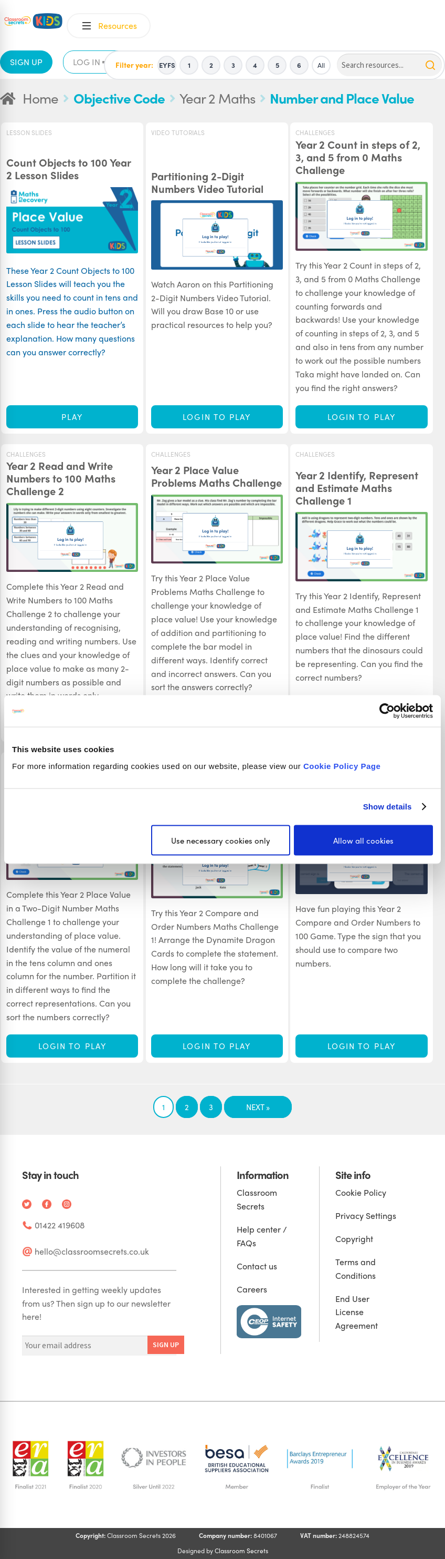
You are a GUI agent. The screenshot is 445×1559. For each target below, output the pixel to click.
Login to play (217, 417)
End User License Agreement (356, 1312)
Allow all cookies (363, 840)
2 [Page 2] (187, 1107)
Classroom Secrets (241, 1550)
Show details (387, 806)
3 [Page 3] (211, 1107)
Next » (258, 1107)
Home (40, 98)
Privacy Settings (365, 1215)
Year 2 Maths (217, 98)
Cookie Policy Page (341, 765)
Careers (252, 1289)
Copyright (354, 1239)
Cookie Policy (360, 1192)
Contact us (257, 1266)
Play (72, 417)
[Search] (389, 65)
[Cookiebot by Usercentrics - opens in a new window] (387, 711)
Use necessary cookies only (220, 840)
